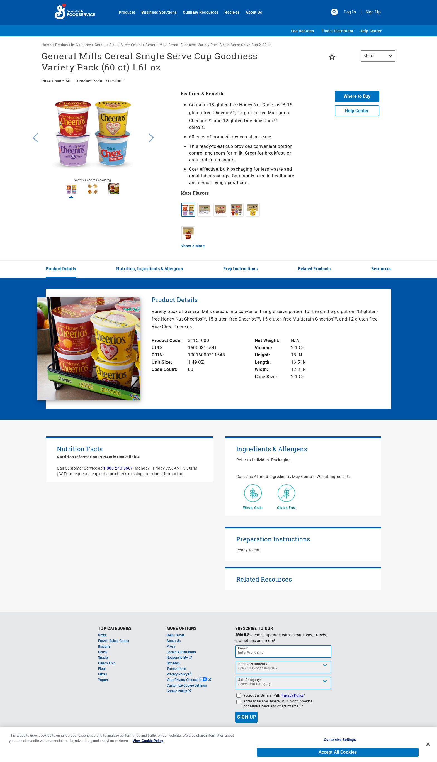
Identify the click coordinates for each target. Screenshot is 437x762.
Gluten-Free (106, 663)
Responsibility (179, 658)
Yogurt (103, 680)
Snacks (103, 658)
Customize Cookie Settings (187, 685)
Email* (243, 648)
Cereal (100, 45)
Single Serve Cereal (125, 45)
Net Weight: (267, 340)
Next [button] (151, 137)
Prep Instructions (240, 268)
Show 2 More (193, 246)
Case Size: (266, 376)
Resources (381, 268)
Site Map (173, 663)
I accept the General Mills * (273, 695)
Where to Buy (357, 96)
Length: (263, 362)
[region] (376, 58)
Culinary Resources (197, 12)
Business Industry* (253, 664)
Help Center (371, 31)
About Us (250, 12)
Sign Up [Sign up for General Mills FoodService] (373, 11)
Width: (261, 369)
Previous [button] (34, 137)
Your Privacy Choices (189, 680)
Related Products (314, 268)
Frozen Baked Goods (113, 641)
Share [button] (369, 56)
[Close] (428, 751)
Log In (350, 11)
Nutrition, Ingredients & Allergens (149, 268)
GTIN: (158, 355)
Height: (262, 355)
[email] (283, 651)
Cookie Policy (179, 691)
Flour (102, 669)
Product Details (61, 268)
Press (171, 646)
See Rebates (302, 31)
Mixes (102, 674)
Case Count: (165, 369)
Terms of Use (176, 669)
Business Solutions (156, 12)
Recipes (229, 12)
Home (47, 45)
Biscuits (104, 646)
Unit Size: (162, 362)
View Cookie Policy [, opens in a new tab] (148, 748)
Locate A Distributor (181, 652)
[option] (92, 137)
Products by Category (73, 45)
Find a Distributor (338, 31)
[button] (334, 12)
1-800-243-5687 (118, 468)
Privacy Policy (179, 674)
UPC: (157, 347)
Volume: (264, 347)
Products (124, 12)
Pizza (102, 635)
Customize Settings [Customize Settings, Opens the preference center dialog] (340, 746)
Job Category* (250, 680)
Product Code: (167, 340)
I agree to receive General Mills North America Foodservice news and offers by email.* (277, 703)
